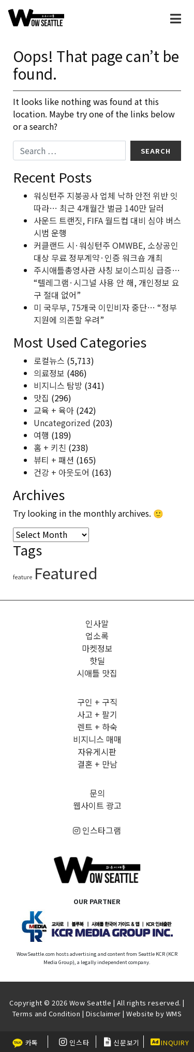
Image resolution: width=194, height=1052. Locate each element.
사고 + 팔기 (97, 714)
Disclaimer (103, 1013)
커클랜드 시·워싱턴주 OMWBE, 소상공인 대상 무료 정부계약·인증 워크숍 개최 (106, 251)
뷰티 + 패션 (54, 460)
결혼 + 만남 (97, 764)
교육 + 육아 (54, 410)
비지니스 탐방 (58, 385)
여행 (41, 435)
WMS (174, 1013)
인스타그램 (97, 830)
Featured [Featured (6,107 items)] (66, 572)
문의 (97, 793)
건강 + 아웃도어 (61, 472)
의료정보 (49, 373)
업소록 (97, 635)
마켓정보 (97, 648)
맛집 (41, 398)
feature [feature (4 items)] (22, 577)
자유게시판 (97, 751)
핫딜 (97, 660)
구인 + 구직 (97, 702)
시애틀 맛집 (97, 673)
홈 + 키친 (50, 447)
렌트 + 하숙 (97, 726)
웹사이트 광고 (97, 805)
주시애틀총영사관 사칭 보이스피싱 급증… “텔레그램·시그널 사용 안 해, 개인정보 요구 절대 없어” (107, 282)
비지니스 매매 (97, 739)
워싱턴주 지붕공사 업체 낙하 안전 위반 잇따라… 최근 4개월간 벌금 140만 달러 (106, 201)
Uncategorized (62, 422)
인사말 (97, 623)
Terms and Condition (46, 1013)
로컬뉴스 (49, 360)
